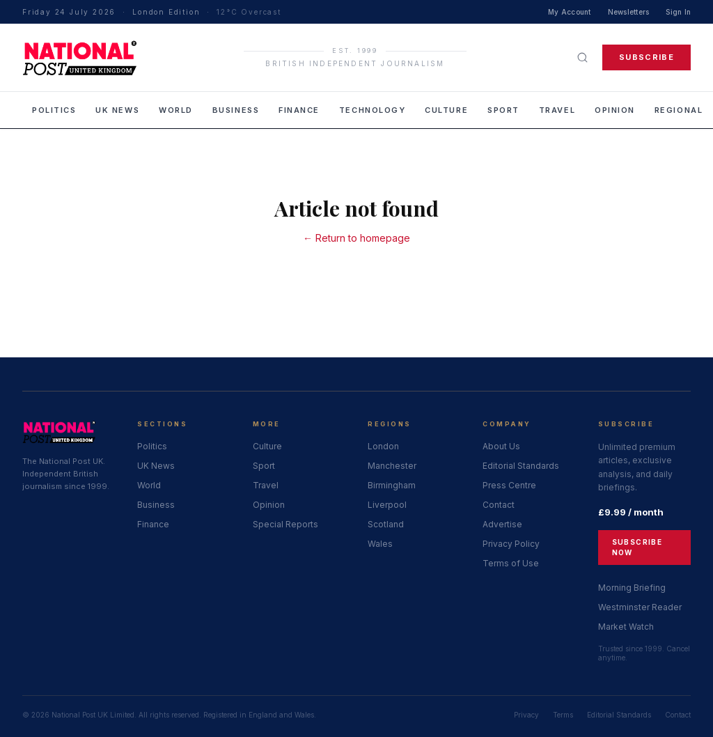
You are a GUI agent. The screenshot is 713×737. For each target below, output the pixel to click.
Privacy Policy (511, 543)
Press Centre (509, 485)
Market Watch (626, 626)
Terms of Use (511, 563)
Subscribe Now (637, 547)
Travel (557, 110)
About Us (501, 446)
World (176, 110)
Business (235, 110)
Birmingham (392, 485)
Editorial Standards (521, 465)
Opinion (615, 110)
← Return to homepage (356, 238)
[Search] (582, 57)
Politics (54, 110)
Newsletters (629, 12)
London (383, 446)
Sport (503, 110)
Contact (499, 504)
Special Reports (285, 524)
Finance (299, 110)
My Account (569, 12)
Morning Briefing (632, 587)
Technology (372, 110)
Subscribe (646, 57)
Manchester (392, 465)
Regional (679, 110)
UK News (117, 110)
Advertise (502, 524)
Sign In (678, 12)
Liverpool (387, 504)
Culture (446, 110)
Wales (380, 543)
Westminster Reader (640, 607)
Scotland (386, 524)
